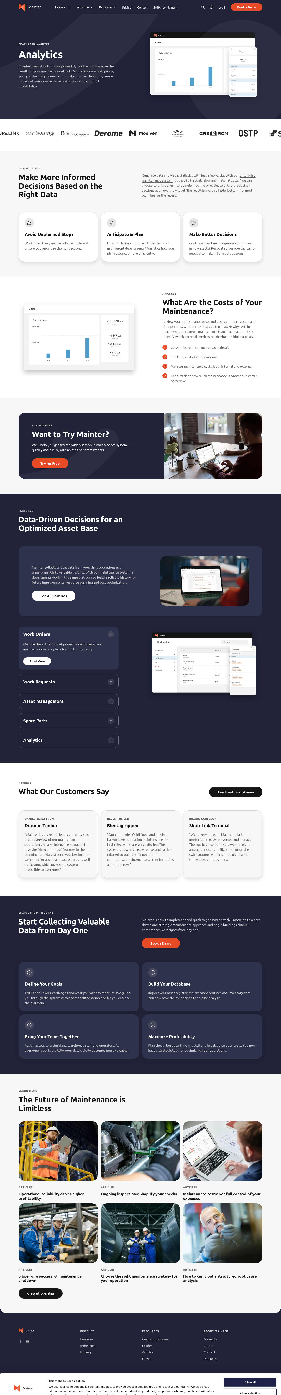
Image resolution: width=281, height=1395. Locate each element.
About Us (211, 1339)
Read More (37, 661)
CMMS (202, 326)
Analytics (33, 740)
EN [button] (211, 7)
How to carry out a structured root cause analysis (220, 1278)
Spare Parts (35, 720)
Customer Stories (155, 1339)
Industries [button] (82, 7)
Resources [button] (106, 7)
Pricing (126, 7)
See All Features (53, 596)
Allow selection (250, 1373)
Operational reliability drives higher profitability (51, 1196)
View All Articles (40, 1293)
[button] (203, 7)
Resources (150, 1331)
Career (209, 1346)
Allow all (250, 1362)
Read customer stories (236, 792)
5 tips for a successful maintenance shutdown (50, 1278)
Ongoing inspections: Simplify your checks (139, 1193)
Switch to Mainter (165, 7)
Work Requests (39, 682)
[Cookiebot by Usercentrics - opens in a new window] (24, 1388)
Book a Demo (246, 7)
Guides (147, 1346)
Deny (250, 1384)
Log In (222, 7)
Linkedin (28, 1341)
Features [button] (61, 7)
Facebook (21, 1341)
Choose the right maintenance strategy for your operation (139, 1278)
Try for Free (50, 463)
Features (86, 1339)
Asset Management (43, 701)
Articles (148, 1352)
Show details (194, 1387)
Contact (142, 7)
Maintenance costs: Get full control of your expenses (221, 1196)
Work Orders (36, 634)
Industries (87, 1346)
